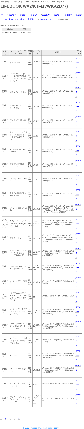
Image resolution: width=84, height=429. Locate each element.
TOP (2, 15)
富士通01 (12, 15)
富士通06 (68, 15)
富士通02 (23, 15)
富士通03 (34, 15)
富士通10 (31, 19)
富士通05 (57, 15)
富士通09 (20, 19)
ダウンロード (78, 62)
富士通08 (9, 19)
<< (1, 418)
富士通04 (46, 15)
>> (19, 418)
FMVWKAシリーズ (47, 19)
